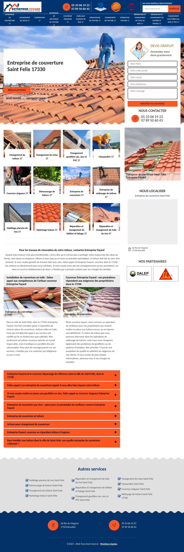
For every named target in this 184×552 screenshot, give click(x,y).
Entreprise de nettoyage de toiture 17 (54, 19)
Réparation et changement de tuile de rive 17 (140, 19)
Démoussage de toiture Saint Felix (46, 485)
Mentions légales (108, 543)
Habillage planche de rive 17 (80, 19)
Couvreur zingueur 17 (68, 19)
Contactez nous (36, 98)
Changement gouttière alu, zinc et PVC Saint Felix (92, 498)
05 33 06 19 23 (81, 5)
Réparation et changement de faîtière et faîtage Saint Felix (93, 489)
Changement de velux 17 (24, 19)
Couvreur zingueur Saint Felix (136, 489)
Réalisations (17, 90)
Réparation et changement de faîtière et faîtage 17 (156, 19)
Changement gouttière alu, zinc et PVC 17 (173, 19)
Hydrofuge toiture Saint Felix (43, 495)
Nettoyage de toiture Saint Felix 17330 (137, 496)
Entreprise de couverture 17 (10, 19)
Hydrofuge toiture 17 (125, 19)
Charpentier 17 (39, 19)
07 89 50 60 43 (81, 9)
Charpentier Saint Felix (133, 483)
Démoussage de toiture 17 (95, 19)
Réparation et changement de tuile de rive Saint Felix (92, 480)
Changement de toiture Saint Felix (46, 490)
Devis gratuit (13, 98)
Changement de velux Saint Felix (137, 478)
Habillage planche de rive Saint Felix (46, 480)
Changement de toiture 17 (110, 19)
